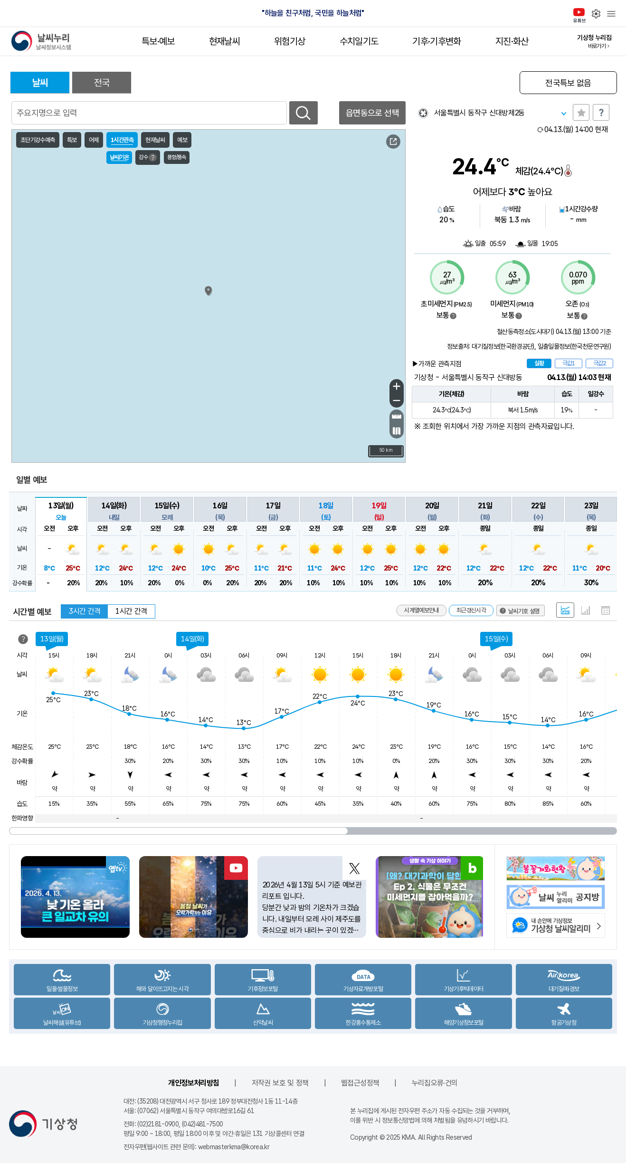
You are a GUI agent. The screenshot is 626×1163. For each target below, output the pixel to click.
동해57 (371, 230)
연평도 (144, 289)
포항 (388, 376)
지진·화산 (512, 41)
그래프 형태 (586, 610)
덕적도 (166, 317)
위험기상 (289, 41)
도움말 (601, 112)
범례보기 (453, 316)
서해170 (49, 396)
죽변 (367, 322)
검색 (303, 112)
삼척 (357, 297)
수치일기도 (359, 41)
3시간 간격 (84, 611)
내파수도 (179, 375)
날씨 (40, 82)
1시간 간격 (131, 611)
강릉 (342, 273)
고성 (316, 236)
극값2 (599, 363)
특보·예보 (158, 41)
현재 (576, 129)
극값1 (568, 363)
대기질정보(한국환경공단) (503, 346)
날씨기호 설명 (48, 435)
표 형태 (606, 610)
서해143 (49, 297)
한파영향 (22, 818)
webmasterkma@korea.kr (234, 1147)
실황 (539, 363)
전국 (102, 82)
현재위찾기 (423, 113)
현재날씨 (224, 41)
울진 (392, 336)
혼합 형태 (565, 610)
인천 (131, 327)
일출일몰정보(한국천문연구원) (574, 346)
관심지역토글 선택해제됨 (581, 112)
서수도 (187, 314)
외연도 (149, 389)
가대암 (163, 355)
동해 (397, 289)
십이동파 (178, 412)
